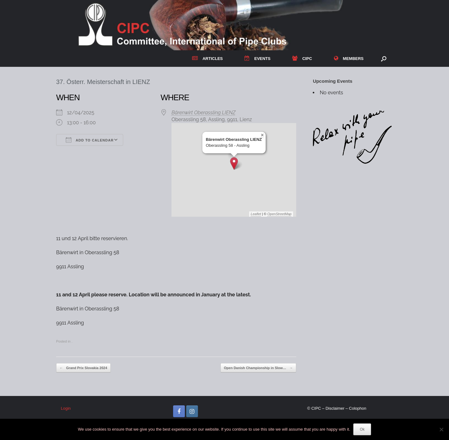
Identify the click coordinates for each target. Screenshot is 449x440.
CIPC (302, 58)
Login (66, 408)
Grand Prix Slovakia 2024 (83, 368)
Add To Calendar (89, 140)
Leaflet (256, 214)
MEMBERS (349, 58)
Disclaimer (335, 408)
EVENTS (257, 58)
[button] (383, 58)
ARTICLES (207, 58)
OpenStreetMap (279, 214)
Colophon (357, 408)
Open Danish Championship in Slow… (258, 368)
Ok (362, 429)
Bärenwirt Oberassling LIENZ (203, 113)
